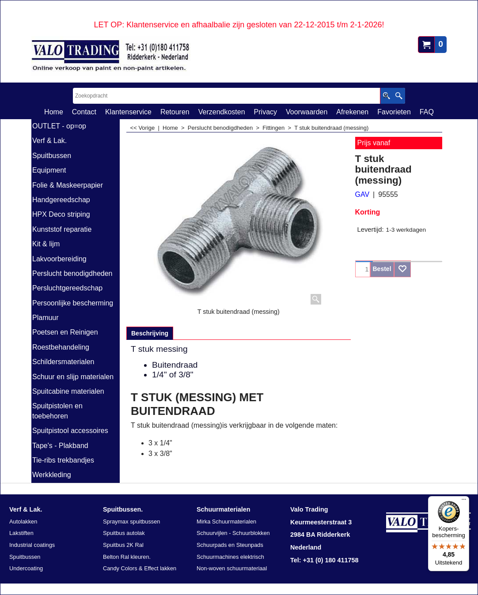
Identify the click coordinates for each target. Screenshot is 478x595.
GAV (362, 194)
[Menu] (464, 501)
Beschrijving (149, 333)
